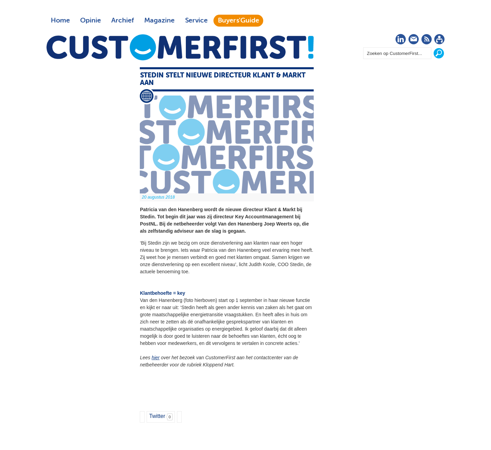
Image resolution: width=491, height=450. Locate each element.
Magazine (159, 20)
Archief (122, 20)
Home (60, 20)
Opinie (90, 20)
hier (156, 357)
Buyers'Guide (238, 20)
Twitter (157, 416)
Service (196, 20)
